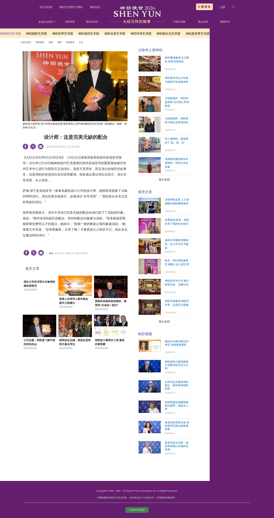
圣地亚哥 (70, 42)
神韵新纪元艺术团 (168, 33)
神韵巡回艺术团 (88, 33)
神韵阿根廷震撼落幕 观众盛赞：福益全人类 (176, 405)
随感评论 (225, 21)
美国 (51, 42)
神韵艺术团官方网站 (71, 7)
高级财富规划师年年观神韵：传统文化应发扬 (176, 163)
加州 (57, 253)
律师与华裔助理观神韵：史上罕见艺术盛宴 (176, 244)
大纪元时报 (45, 7)
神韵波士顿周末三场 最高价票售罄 (109, 342)
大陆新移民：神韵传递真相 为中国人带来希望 (177, 102)
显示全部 (164, 179)
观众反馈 (203, 21)
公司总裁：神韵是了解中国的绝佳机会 (39, 342)
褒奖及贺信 (92, 21)
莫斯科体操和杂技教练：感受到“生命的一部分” (110, 303)
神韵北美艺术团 (114, 33)
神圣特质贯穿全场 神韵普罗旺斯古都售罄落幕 (177, 426)
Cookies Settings (137, 510)
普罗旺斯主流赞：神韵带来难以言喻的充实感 (176, 446)
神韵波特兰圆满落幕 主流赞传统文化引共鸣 (176, 365)
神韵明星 (70, 21)
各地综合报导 (47, 21)
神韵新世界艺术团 (198, 33)
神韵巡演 (40, 42)
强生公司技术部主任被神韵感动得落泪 (39, 283)
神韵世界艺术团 (62, 33)
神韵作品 (95, 7)
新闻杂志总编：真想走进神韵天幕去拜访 (75, 342)
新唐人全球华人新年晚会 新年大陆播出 (73, 300)
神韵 (62, 253)
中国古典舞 (179, 21)
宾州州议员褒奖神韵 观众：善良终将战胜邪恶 (176, 385)
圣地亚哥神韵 (81, 253)
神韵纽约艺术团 (10, 33)
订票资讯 (204, 6)
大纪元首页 (26, 42)
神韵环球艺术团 (141, 33)
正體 (222, 7)
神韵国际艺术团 (36, 33)
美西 (59, 42)
